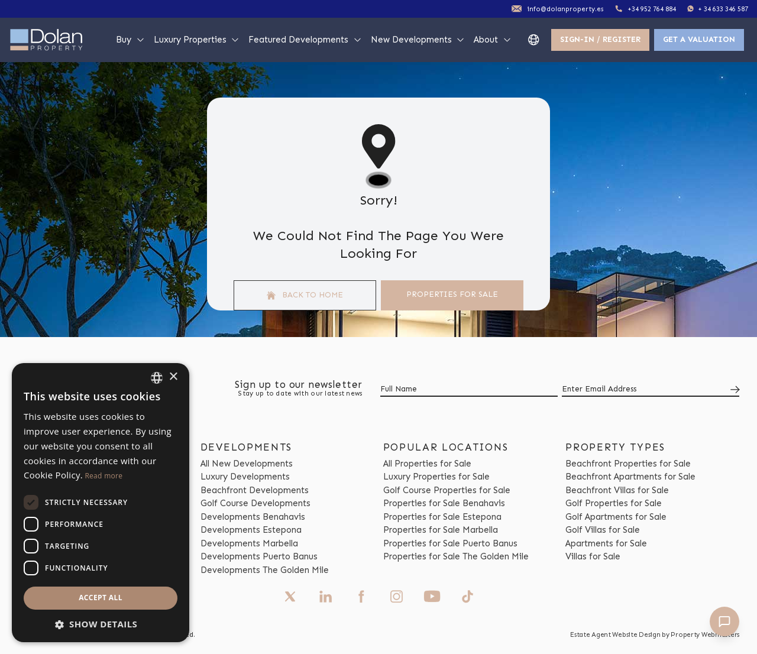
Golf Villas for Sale (602, 530)
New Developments (418, 39)
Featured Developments (305, 39)
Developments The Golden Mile (264, 570)
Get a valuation (699, 39)
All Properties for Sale (427, 463)
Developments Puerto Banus (259, 556)
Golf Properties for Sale (613, 503)
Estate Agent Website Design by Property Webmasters (654, 634)
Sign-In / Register (600, 39)
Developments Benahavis (252, 516)
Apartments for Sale (606, 543)
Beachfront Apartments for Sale (630, 476)
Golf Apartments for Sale (616, 516)
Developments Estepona (251, 530)
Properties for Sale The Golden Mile (456, 556)
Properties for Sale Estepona (442, 516)
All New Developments (246, 463)
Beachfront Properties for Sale (628, 463)
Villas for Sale (592, 556)
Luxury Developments (245, 476)
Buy (130, 39)
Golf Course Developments (255, 503)
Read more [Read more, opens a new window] (103, 476)
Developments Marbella (249, 543)
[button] (100, 624)
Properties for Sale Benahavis (444, 503)
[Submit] (733, 389)
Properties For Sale (452, 294)
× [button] (173, 377)
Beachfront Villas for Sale (617, 490)
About (493, 39)
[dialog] (100, 502)
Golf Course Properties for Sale (446, 490)
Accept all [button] (100, 598)
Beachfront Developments (254, 490)
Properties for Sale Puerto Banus (450, 543)
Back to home (305, 295)
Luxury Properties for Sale (436, 476)
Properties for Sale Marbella (440, 530)
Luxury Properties (197, 39)
